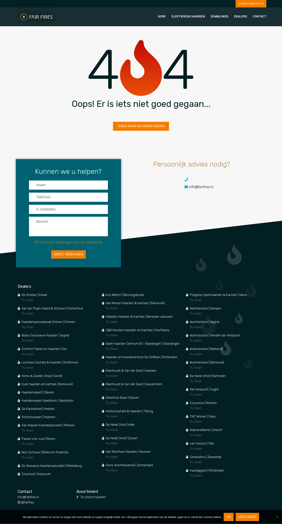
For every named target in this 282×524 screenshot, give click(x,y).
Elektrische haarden (188, 16)
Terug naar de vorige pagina (141, 127)
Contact (259, 16)
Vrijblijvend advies (251, 3)
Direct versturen (68, 256)
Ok (229, 517)
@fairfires (26, 503)
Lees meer (248, 517)
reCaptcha (94, 244)
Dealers (240, 16)
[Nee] (277, 517)
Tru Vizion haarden (93, 497)
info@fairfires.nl (209, 188)
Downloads (219, 16)
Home (162, 16)
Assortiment (87, 492)
